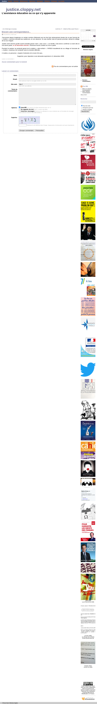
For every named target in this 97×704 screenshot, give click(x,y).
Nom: (15, 75)
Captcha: (14, 121)
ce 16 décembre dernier (21, 45)
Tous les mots (86, 105)
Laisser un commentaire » (8, 59)
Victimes (54, 1)
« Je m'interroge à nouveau (9, 29)
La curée (61, 1)
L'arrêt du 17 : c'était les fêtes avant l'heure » (67, 29)
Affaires (47, 1)
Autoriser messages (26, 114)
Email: (15, 79)
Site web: (14, 84)
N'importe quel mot (88, 107)
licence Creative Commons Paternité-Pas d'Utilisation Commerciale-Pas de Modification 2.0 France (88, 691)
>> (94, 40)
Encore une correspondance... (16, 32)
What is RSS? (84, 94)
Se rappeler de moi (26, 112)
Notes (10, 1)
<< (82, 40)
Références (24, 1)
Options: (14, 111)
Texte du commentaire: (12, 90)
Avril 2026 (88, 30)
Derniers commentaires (86, 80)
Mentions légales (14, 703)
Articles (89, 88)
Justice (4, 1)
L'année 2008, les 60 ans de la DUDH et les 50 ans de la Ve (88, 636)
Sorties (16, 1)
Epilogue (40, 1)
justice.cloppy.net (23, 9)
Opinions (32, 1)
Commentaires (86, 90)
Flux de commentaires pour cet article (65, 66)
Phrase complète (87, 109)
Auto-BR (23, 111)
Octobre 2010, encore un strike (88, 665)
